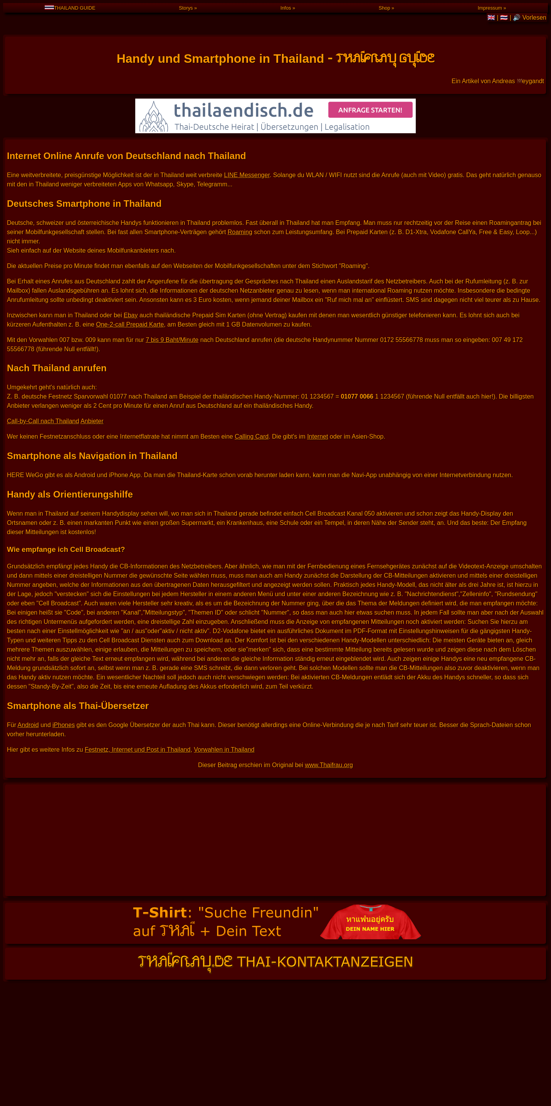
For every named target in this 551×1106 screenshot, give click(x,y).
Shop (384, 8)
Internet (317, 456)
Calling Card (252, 456)
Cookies (467, 1031)
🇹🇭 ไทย (306, 1017)
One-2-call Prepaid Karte (130, 344)
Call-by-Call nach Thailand (43, 441)
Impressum (490, 8)
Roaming (240, 252)
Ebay (131, 335)
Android (28, 745)
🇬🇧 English (336, 1017)
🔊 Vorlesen (529, 17)
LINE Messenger (247, 195)
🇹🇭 (504, 17)
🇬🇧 (492, 17)
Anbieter (92, 441)
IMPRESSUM (537, 1035)
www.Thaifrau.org (329, 785)
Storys (186, 8)
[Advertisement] (275, 860)
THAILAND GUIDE (70, 8)
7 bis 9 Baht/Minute (172, 360)
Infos (286, 8)
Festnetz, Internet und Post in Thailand (138, 769)
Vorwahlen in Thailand (224, 769)
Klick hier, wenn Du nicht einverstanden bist (512, 1031)
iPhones (63, 745)
